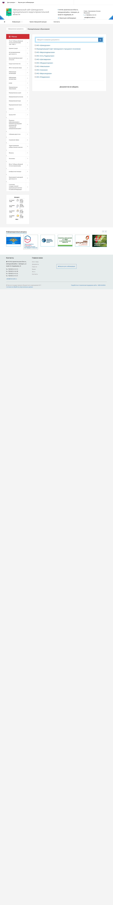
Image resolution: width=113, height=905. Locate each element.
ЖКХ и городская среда (15, 67)
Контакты (57, 22)
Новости (11, 108)
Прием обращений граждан (38, 22)
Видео (34, 269)
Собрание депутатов (14, 134)
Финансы (11, 152)
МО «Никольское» (43, 66)
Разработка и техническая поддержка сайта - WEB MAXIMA (88, 285)
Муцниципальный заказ (15, 104)
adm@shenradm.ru (11, 279)
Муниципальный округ (15, 100)
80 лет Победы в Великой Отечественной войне (16, 165)
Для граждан (11, 2)
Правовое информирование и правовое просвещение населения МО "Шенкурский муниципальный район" (15, 124)
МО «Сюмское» (42, 70)
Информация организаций (12, 72)
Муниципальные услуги (15, 92)
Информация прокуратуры (12, 78)
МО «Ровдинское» (43, 77)
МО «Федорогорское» (45, 63)
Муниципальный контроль (16, 96)
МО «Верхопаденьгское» (46, 52)
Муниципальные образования (13, 87)
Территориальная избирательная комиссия (16, 146)
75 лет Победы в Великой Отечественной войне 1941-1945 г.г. (16, 42)
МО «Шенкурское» (43, 45)
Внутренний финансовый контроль (15, 58)
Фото (33, 271)
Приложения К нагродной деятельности (16, 178)
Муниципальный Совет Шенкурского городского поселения (59, 49)
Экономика (12, 158)
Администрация (13, 48)
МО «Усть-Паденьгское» (45, 56)
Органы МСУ (12, 114)
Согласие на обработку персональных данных (19, 287)
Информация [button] (17, 22)
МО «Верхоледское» (44, 73)
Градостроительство (15, 63)
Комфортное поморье (15, 171)
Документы (35, 264)
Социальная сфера (14, 139)
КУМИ (10, 83)
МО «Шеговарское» (44, 59)
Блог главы (35, 261)
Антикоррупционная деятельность (14, 53)
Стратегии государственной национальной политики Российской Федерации (15, 187)
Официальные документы (15, 29)
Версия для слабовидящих (26, 2)
